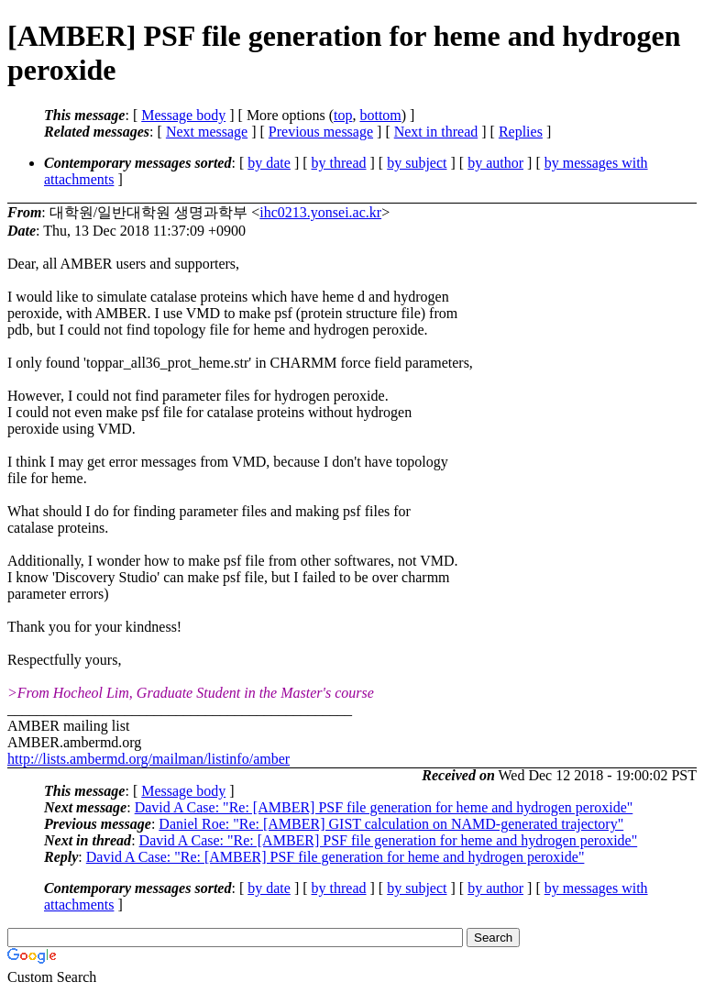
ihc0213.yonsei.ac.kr (320, 212)
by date (269, 163)
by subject (416, 163)
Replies (521, 131)
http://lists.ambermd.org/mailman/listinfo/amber (148, 759)
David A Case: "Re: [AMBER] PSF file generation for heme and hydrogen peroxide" (384, 807)
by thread (339, 163)
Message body (183, 115)
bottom (380, 115)
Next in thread (436, 131)
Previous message (321, 131)
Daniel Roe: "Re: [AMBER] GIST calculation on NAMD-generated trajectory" (391, 824)
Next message (207, 131)
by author (495, 163)
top (343, 115)
